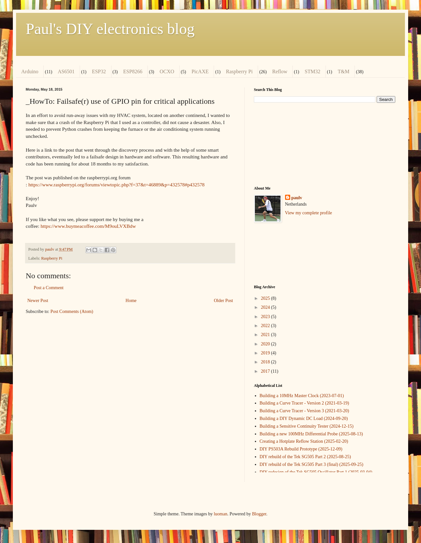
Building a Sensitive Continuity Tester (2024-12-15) (307, 426)
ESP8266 (132, 71)
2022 (266, 325)
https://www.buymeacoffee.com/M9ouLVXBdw (88, 226)
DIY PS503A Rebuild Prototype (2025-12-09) (301, 449)
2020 (266, 344)
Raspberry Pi (239, 71)
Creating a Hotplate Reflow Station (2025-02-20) (304, 441)
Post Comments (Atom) (71, 311)
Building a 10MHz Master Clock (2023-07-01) (302, 395)
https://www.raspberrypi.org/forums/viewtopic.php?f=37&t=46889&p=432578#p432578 (116, 184)
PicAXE (200, 71)
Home (131, 300)
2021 (266, 334)
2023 (266, 316)
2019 (266, 353)
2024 (266, 307)
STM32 (312, 71)
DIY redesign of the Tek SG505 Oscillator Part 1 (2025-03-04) (316, 472)
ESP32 (99, 71)
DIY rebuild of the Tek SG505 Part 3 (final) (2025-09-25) (311, 464)
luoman (220, 514)
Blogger (259, 514)
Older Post (223, 300)
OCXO (167, 71)
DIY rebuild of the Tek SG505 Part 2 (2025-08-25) (305, 456)
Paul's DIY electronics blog (110, 28)
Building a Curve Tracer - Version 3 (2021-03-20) (304, 410)
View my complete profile (308, 212)
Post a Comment (49, 287)
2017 (266, 371)
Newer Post (37, 300)
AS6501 (66, 71)
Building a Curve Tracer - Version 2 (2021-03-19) (304, 403)
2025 (266, 298)
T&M (343, 71)
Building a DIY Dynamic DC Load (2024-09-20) (304, 418)
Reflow (279, 71)
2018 (266, 362)
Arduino (29, 71)
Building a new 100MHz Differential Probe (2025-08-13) (311, 434)
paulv (296, 197)
